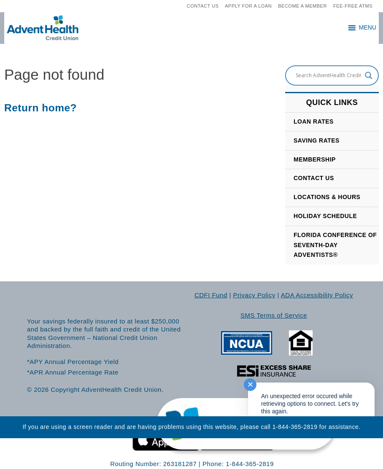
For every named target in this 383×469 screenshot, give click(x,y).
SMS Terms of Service (273, 315)
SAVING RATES (317, 140)
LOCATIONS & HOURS (327, 197)
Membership (315, 159)
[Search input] (328, 75)
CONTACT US (314, 178)
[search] (169, 6)
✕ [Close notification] (250, 384)
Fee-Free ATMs (352, 5)
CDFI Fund (210, 295)
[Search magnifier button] (369, 75)
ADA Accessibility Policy (317, 295)
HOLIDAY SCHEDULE (325, 216)
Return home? (40, 107)
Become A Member (302, 5)
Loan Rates (314, 121)
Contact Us (203, 5)
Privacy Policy (254, 295)
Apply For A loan (248, 5)
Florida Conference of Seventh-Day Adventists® (335, 245)
